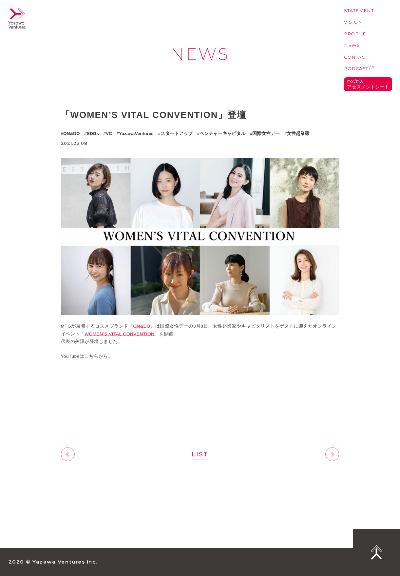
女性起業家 (298, 133)
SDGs (93, 133)
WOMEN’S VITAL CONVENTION (119, 335)
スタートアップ (177, 133)
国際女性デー (266, 133)
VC (109, 133)
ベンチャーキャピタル (222, 133)
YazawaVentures (136, 133)
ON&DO (71, 133)
